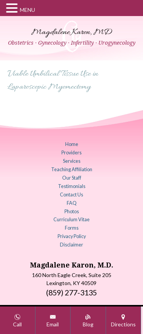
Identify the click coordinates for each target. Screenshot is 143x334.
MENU (27, 9)
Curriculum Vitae (71, 219)
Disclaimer (71, 245)
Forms (72, 228)
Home (71, 144)
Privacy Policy (72, 236)
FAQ (72, 203)
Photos (71, 211)
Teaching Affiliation (71, 169)
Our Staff (71, 178)
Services (71, 161)
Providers (71, 153)
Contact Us (71, 195)
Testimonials (71, 186)
